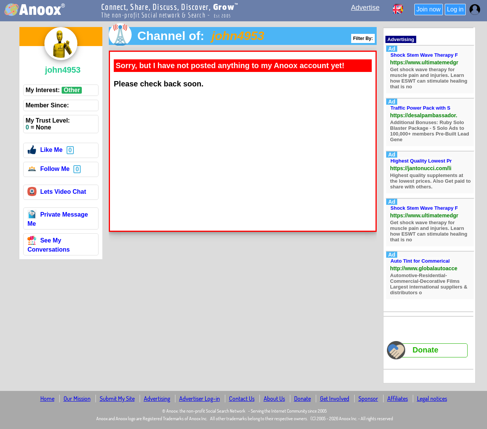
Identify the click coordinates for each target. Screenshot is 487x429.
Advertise (365, 7)
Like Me (44, 151)
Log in (455, 9)
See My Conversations (48, 245)
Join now (429, 9)
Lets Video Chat (56, 192)
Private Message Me (57, 219)
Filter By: (363, 38)
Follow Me (48, 170)
